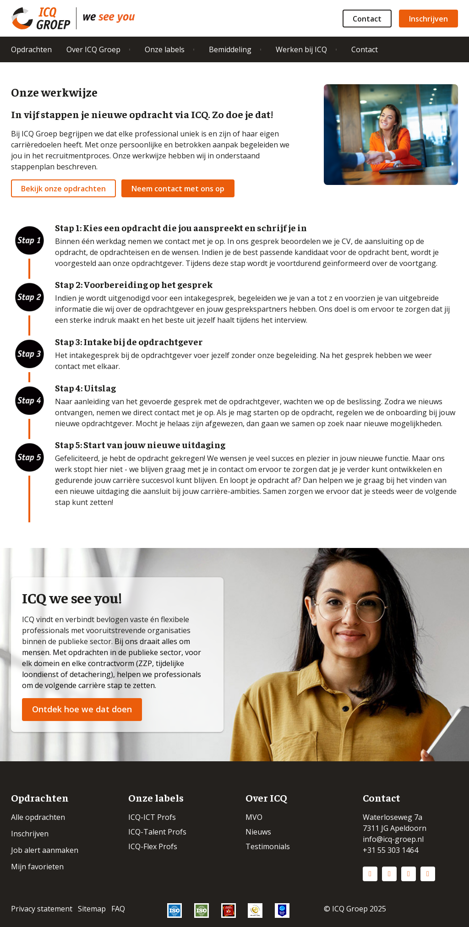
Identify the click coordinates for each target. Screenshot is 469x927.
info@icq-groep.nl (393, 839)
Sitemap (92, 909)
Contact (367, 19)
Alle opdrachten (38, 817)
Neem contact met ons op (177, 189)
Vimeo (427, 874)
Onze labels (165, 49)
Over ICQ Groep (93, 49)
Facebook (408, 874)
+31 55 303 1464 (390, 850)
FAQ (118, 909)
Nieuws (258, 832)
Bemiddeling (230, 49)
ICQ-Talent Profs (157, 832)
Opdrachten (31, 49)
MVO (253, 817)
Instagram (389, 874)
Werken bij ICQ (301, 49)
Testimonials (267, 846)
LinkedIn (370, 874)
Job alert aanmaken (44, 850)
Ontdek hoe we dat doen (82, 709)
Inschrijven (428, 19)
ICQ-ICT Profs (152, 817)
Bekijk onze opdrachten (63, 189)
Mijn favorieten (37, 867)
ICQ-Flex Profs (152, 846)
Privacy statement (41, 909)
